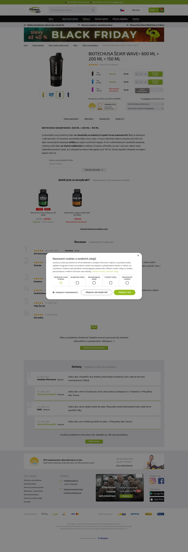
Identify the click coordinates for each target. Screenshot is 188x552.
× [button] (138, 255)
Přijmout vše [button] (124, 292)
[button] (65, 292)
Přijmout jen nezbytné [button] (97, 292)
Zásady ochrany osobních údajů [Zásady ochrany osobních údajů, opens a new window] (105, 271)
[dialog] (94, 276)
